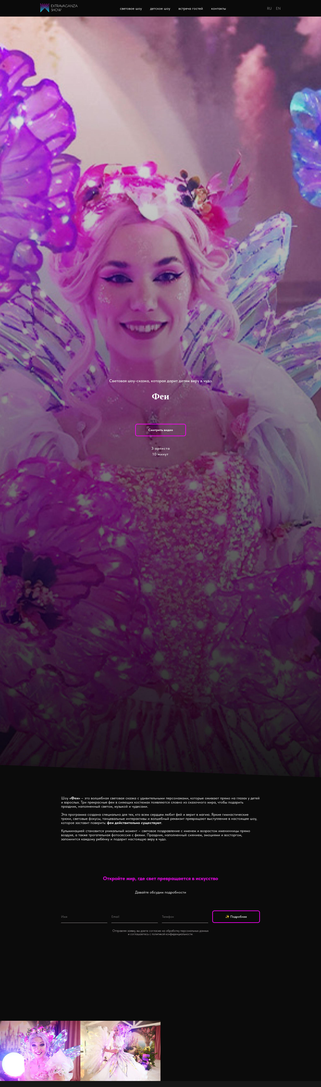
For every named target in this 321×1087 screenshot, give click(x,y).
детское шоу (160, 8)
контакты (218, 8)
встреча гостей (191, 8)
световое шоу (131, 8)
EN (278, 8)
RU (269, 8)
